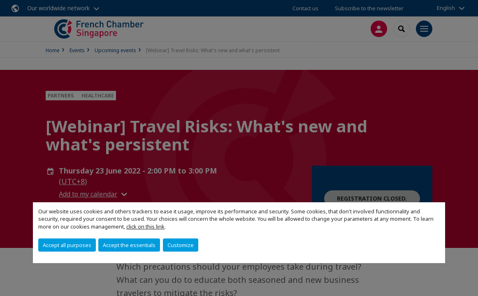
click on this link (145, 226)
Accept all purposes (67, 245)
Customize (180, 245)
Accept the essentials (129, 245)
